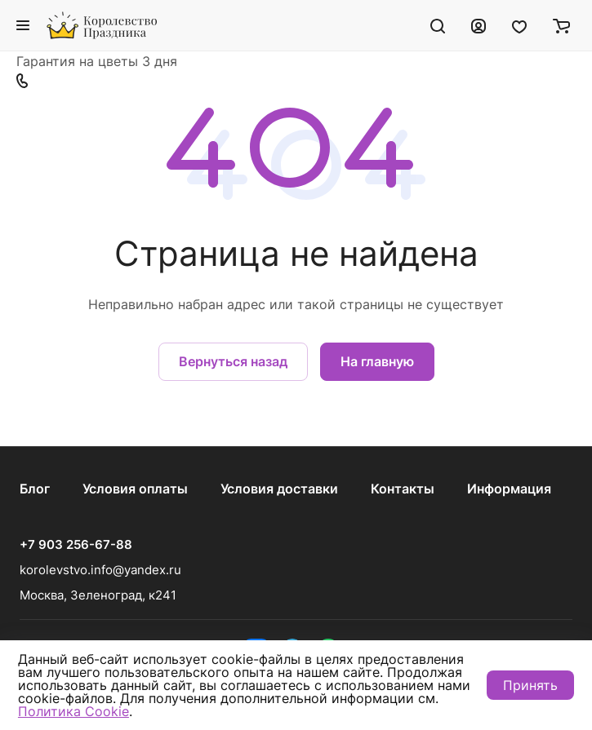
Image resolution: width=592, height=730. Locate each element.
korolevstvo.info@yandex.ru (100, 569)
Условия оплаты (135, 488)
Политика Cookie (73, 711)
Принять (530, 685)
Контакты (402, 488)
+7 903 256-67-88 (76, 545)
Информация (509, 488)
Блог (35, 488)
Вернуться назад (233, 361)
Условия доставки (279, 488)
